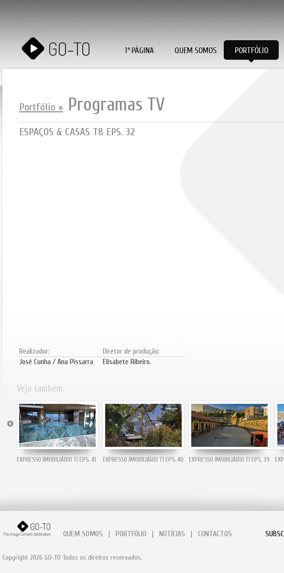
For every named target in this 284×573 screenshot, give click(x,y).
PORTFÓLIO (131, 534)
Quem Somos (196, 50)
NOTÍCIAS (172, 534)
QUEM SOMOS (83, 534)
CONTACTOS (215, 534)
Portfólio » (41, 107)
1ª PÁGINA (139, 50)
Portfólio (251, 50)
